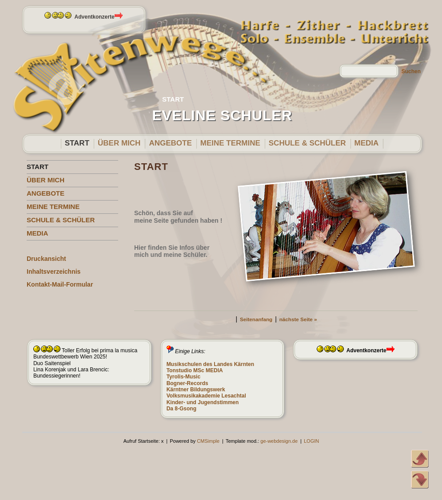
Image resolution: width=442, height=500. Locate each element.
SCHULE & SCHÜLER (307, 143)
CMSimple (208, 441)
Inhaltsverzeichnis (53, 271)
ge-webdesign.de (279, 441)
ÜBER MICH (119, 143)
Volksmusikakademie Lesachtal (206, 396)
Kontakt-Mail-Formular (60, 284)
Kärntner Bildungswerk (196, 389)
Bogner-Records (187, 383)
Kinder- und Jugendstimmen (203, 402)
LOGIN (311, 441)
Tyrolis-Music (183, 377)
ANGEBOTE (170, 143)
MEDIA (366, 143)
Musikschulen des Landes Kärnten (210, 364)
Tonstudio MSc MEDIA (195, 370)
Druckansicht (46, 258)
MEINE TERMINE (230, 143)
